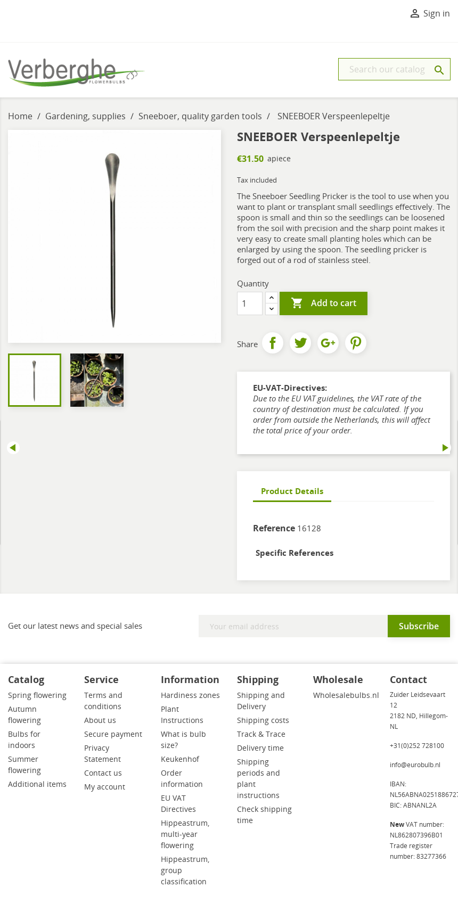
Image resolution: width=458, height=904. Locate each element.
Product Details (292, 491)
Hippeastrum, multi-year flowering (185, 834)
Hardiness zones (190, 695)
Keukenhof (180, 759)
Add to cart (323, 303)
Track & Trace (261, 734)
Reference (274, 528)
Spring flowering (37, 695)
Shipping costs (263, 720)
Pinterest (355, 343)
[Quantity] (250, 303)
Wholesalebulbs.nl (346, 695)
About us (100, 720)
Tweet (300, 343)
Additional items (37, 784)
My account (104, 787)
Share (272, 343)
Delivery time (260, 748)
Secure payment (113, 734)
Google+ (328, 343)
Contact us (103, 773)
